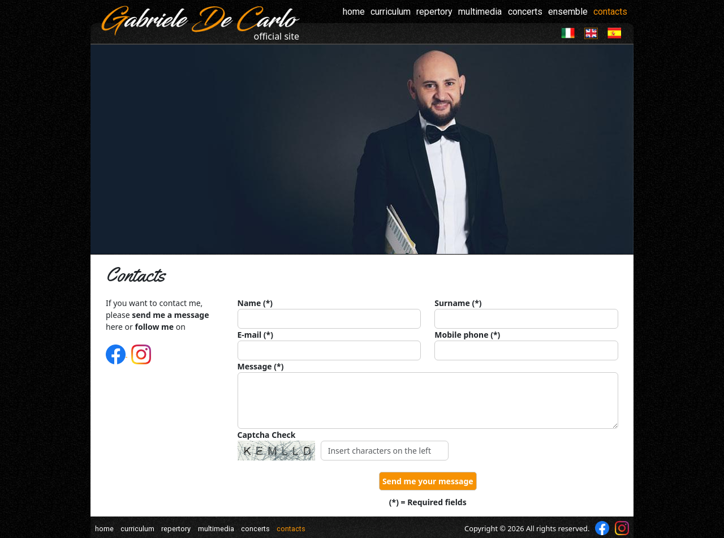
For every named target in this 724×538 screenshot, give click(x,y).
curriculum (390, 11)
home (354, 11)
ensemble (568, 11)
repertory (434, 11)
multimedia (480, 11)
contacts (610, 11)
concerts (525, 11)
